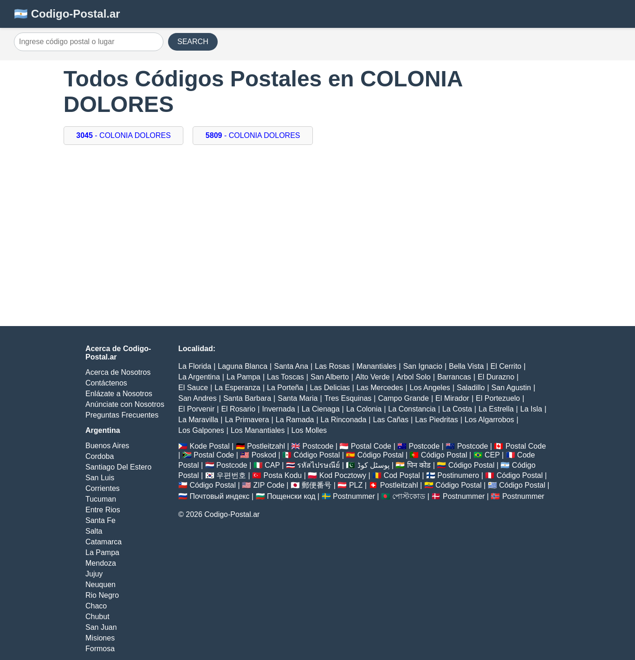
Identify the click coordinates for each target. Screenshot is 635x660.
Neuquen (100, 584)
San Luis (99, 478)
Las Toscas (285, 377)
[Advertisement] (317, 228)
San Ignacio (422, 366)
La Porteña (285, 388)
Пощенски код (291, 496)
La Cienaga (321, 409)
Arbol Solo (413, 377)
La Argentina (199, 377)
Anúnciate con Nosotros (124, 404)
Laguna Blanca (242, 366)
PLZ (356, 485)
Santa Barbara (247, 398)
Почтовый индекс (219, 496)
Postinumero (458, 475)
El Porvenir (196, 409)
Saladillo (471, 388)
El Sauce (193, 388)
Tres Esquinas (348, 398)
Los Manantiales (258, 430)
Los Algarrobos (489, 420)
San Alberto (330, 377)
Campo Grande (403, 398)
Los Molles (309, 430)
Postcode (318, 446)
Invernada (278, 409)
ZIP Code (269, 485)
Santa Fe (100, 520)
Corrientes (102, 488)
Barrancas (454, 377)
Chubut (97, 617)
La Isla (531, 409)
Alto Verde (373, 377)
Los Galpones (201, 430)
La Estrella (496, 409)
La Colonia (364, 409)
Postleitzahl (266, 446)
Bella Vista (466, 366)
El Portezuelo (498, 398)
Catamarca (103, 542)
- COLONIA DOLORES (123, 135)
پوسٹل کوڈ (373, 465)
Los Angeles (430, 388)
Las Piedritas (436, 420)
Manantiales (376, 366)
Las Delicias (330, 388)
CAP (272, 465)
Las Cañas (391, 420)
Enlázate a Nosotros (118, 394)
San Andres (197, 398)
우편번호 (231, 475)
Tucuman (100, 499)
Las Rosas (332, 366)
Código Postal (317, 455)
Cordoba (99, 456)
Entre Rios (102, 510)
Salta (93, 531)
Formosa (100, 649)
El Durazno (496, 377)
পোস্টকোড (408, 496)
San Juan (101, 627)
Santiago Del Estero (118, 467)
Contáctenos (106, 383)
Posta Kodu (282, 475)
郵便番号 (316, 485)
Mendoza (100, 563)
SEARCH (192, 42)
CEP (492, 455)
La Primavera (247, 420)
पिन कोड (419, 465)
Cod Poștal (402, 475)
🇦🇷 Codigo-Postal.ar (67, 13)
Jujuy (94, 574)
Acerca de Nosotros (118, 372)
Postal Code (371, 446)
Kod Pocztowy (342, 475)
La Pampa (102, 552)
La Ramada (295, 420)
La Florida (194, 366)
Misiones (100, 638)
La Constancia (411, 409)
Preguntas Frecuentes (121, 415)
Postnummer (354, 496)
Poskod (264, 455)
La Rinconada (344, 420)
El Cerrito (506, 366)
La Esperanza (237, 388)
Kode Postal (209, 446)
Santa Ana (291, 366)
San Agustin (511, 388)
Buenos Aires (107, 446)
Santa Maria (298, 398)
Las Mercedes (379, 388)
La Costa (457, 409)
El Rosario (238, 409)
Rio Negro (102, 595)
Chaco (96, 606)
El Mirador (452, 398)
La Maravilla (198, 420)
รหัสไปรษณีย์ (318, 465)
